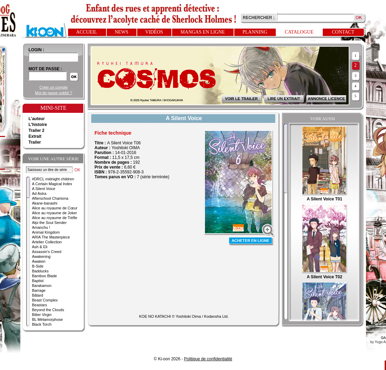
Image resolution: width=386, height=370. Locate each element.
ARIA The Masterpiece (51, 237)
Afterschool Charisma (50, 198)
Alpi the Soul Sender (49, 222)
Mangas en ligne (202, 32)
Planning (255, 32)
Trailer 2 (37, 130)
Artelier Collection (47, 242)
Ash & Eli (40, 247)
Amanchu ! (41, 227)
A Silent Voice (43, 189)
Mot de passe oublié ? (53, 93)
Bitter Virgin (42, 315)
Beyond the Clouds (48, 310)
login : (36, 49)
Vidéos (154, 32)
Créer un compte (53, 87)
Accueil (86, 32)
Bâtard (37, 295)
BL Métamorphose (47, 319)
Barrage (39, 290)
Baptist (38, 281)
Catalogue (299, 32)
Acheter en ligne (251, 241)
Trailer (35, 142)
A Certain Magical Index (52, 184)
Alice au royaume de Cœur (54, 208)
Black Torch (42, 324)
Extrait (35, 136)
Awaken (39, 261)
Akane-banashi (44, 203)
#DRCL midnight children (53, 179)
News (122, 32)
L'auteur (37, 118)
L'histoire (38, 124)
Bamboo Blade (44, 276)
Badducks (40, 271)
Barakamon (41, 285)
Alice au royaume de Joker (54, 213)
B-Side (38, 266)
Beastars (39, 305)
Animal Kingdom (46, 232)
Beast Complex (45, 300)
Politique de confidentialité (208, 359)
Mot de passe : (45, 68)
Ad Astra (39, 193)
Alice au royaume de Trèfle (54, 218)
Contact (343, 32)
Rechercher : (259, 17)
